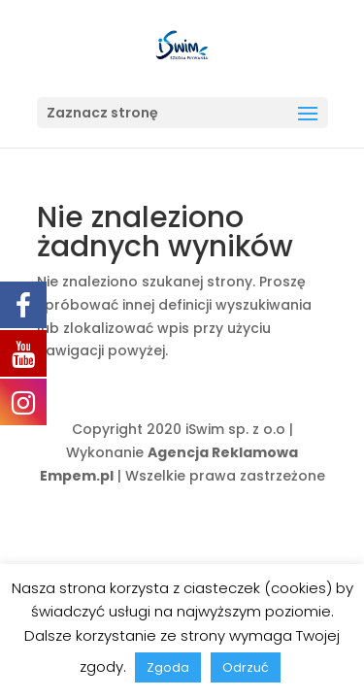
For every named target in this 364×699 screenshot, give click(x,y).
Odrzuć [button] (245, 667)
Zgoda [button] (168, 667)
